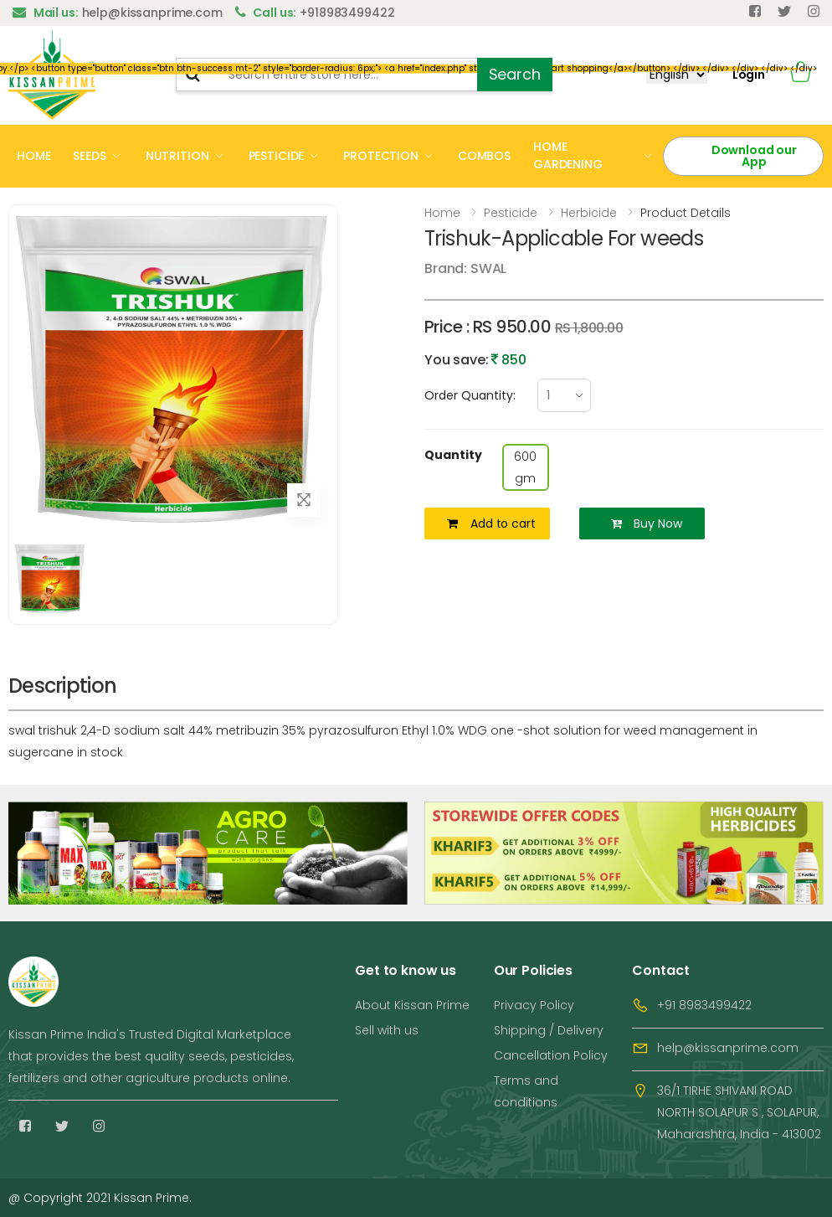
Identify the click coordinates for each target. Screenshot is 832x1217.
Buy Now (646, 523)
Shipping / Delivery (548, 1030)
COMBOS (484, 155)
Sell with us (387, 1030)
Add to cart (491, 523)
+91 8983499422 (704, 1005)
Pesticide (510, 212)
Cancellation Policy (551, 1055)
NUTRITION (177, 155)
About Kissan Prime (412, 1005)
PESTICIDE (277, 155)
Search (515, 74)
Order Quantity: (470, 395)
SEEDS (89, 155)
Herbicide (589, 212)
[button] (800, 75)
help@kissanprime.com (728, 1047)
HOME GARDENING (568, 155)
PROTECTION (381, 155)
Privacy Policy (534, 1005)
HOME (33, 155)
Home (442, 212)
